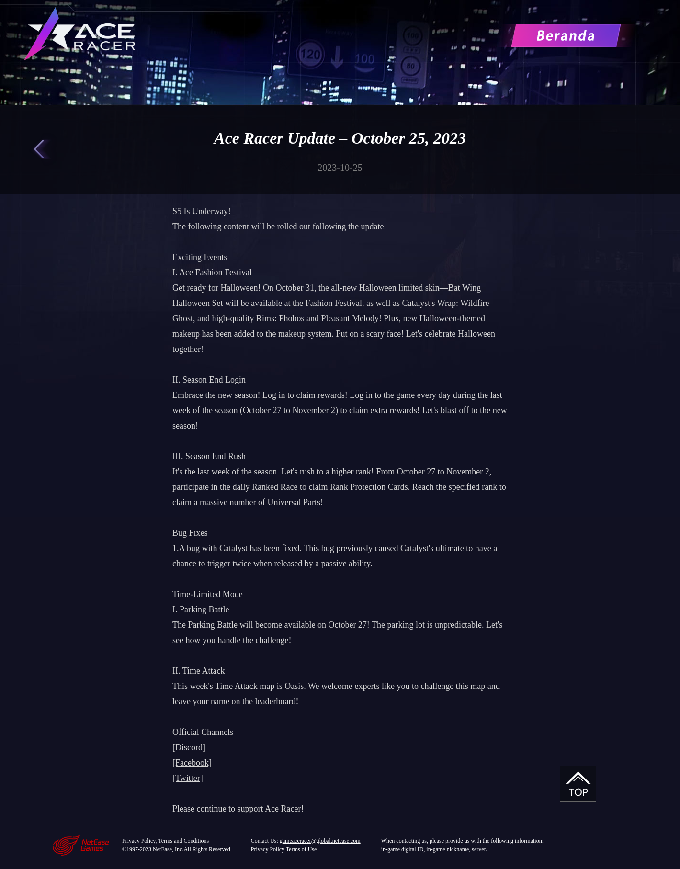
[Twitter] (187, 778)
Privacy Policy (267, 849)
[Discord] (188, 747)
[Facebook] (192, 762)
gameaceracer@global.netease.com (320, 840)
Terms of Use (301, 849)
